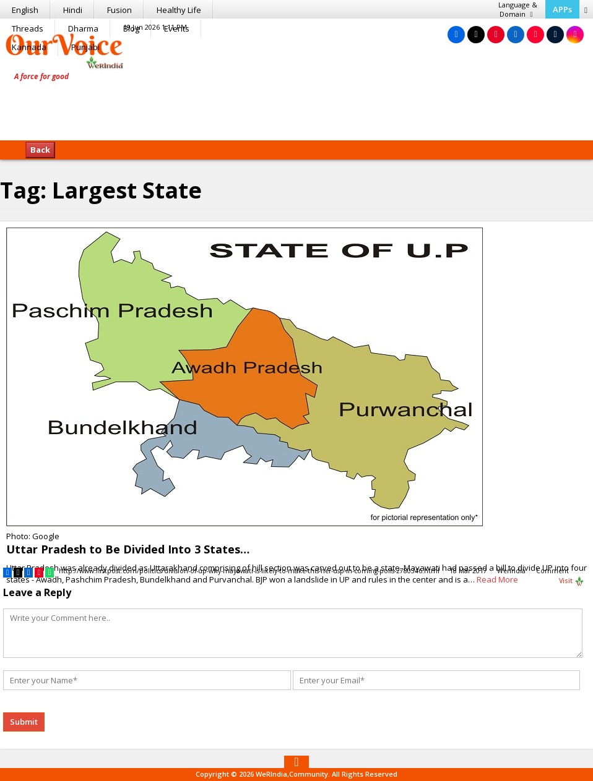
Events (176, 28)
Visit (571, 581)
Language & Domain (517, 9)
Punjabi (85, 47)
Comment (552, 570)
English (25, 9)
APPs (561, 9)
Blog (131, 28)
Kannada (29, 47)
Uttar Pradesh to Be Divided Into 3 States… (127, 549)
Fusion (119, 9)
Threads (27, 28)
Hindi (72, 9)
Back (40, 149)
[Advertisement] (296, 102)
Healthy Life (179, 9)
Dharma (83, 28)
